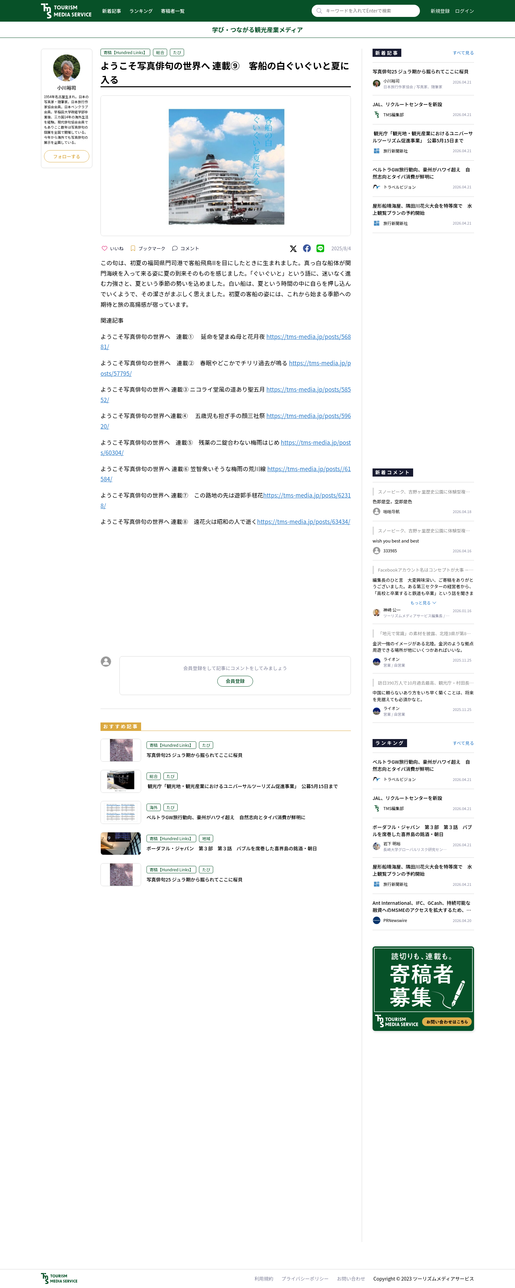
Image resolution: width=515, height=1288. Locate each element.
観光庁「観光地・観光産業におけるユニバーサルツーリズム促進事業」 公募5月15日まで (242, 786)
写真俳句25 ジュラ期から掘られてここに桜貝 (195, 755)
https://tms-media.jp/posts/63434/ (303, 521)
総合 (160, 52)
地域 (206, 838)
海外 (154, 807)
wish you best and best (396, 540)
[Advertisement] (226, 619)
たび (177, 52)
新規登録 (440, 10)
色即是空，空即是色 (392, 501)
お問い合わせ (351, 1278)
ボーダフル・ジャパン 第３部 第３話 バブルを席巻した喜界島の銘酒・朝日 (232, 848)
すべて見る (463, 52)
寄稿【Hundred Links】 (125, 52)
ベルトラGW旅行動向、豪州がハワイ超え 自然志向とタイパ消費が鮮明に (226, 817)
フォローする (66, 156)
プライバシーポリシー (305, 1278)
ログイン (464, 10)
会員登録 (235, 680)
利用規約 (263, 1278)
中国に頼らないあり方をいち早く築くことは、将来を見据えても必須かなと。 (423, 696)
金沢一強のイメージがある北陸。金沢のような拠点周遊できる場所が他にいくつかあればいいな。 (423, 646)
